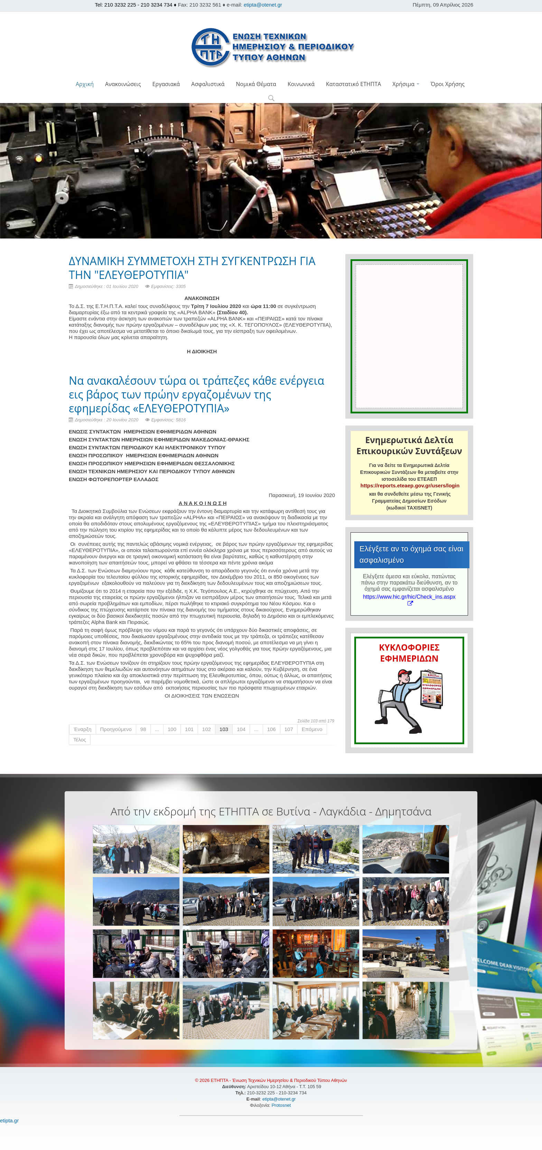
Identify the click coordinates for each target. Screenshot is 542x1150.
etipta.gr (9, 1120)
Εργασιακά (166, 84)
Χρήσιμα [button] (405, 84)
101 (189, 729)
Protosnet (282, 1105)
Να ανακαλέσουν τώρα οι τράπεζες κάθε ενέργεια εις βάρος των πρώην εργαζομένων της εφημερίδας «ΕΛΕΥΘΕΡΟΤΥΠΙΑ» (196, 394)
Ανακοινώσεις (123, 84)
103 (223, 729)
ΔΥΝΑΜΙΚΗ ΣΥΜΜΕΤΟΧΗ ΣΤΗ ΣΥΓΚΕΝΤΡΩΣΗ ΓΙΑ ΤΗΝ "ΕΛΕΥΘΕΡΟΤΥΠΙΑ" (192, 267)
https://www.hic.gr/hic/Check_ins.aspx (409, 600)
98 (143, 729)
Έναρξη (83, 729)
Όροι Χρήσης (448, 84)
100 (172, 729)
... (157, 729)
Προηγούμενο (116, 729)
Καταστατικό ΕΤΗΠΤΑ (353, 84)
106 (271, 729)
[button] (271, 98)
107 (288, 729)
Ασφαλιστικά (207, 84)
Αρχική (85, 84)
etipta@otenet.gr (263, 5)
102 (206, 729)
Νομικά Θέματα (256, 84)
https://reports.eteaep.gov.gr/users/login (410, 485)
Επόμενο (312, 729)
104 (241, 729)
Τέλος (79, 739)
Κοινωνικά (301, 84)
